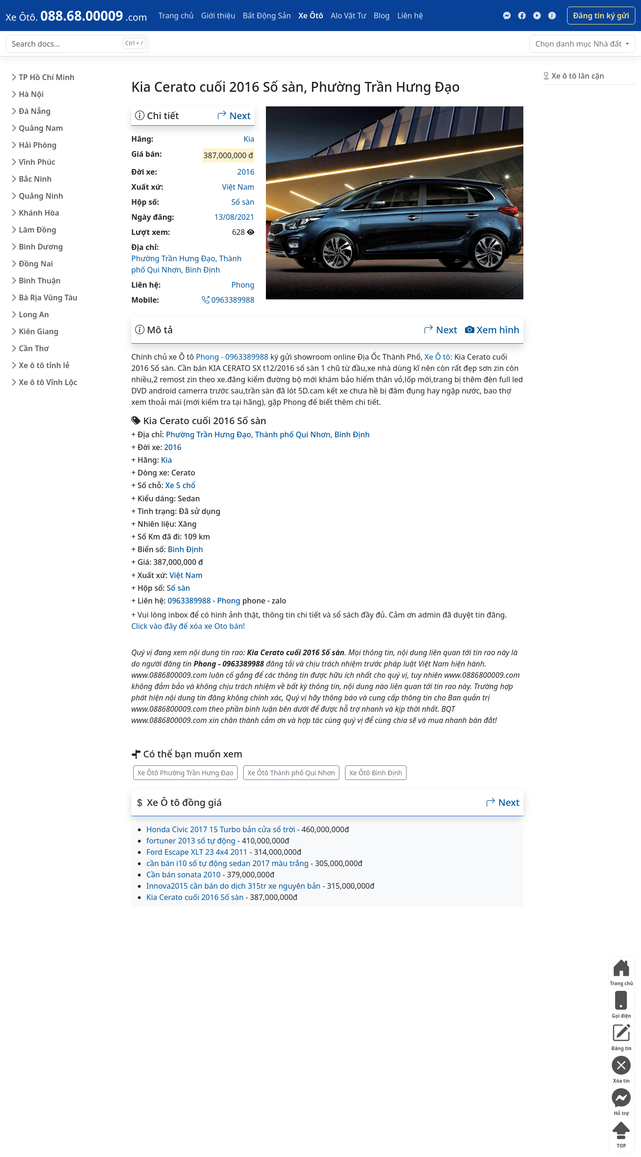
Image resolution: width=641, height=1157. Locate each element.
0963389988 (228, 300)
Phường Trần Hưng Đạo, (175, 258)
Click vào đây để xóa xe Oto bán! (188, 626)
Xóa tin (621, 1068)
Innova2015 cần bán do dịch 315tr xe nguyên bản (233, 886)
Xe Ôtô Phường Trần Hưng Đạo (185, 772)
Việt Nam (238, 187)
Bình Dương (41, 246)
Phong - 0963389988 (232, 357)
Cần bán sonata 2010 (183, 874)
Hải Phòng (37, 145)
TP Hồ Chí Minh (46, 77)
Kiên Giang (38, 331)
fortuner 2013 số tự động (190, 841)
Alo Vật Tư (348, 15)
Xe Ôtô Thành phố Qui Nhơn (291, 772)
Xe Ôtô (310, 15)
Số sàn (242, 202)
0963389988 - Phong (204, 600)
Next (233, 115)
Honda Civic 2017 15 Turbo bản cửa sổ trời (220, 829)
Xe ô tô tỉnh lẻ (44, 365)
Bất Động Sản (267, 15)
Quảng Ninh (41, 196)
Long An (34, 314)
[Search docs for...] (77, 44)
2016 (246, 172)
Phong (243, 285)
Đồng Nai (36, 263)
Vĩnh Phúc (37, 162)
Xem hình (492, 330)
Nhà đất (580, 44)
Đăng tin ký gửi (601, 15)
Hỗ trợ (621, 1100)
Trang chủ (176, 15)
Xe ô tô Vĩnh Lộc (48, 382)
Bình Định (202, 270)
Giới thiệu (218, 15)
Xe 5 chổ (180, 485)
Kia (249, 139)
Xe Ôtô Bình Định (375, 772)
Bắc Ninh (35, 179)
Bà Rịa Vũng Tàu (48, 297)
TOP (621, 1133)
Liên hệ (410, 15)
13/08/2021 (234, 217)
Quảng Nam (41, 128)
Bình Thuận (40, 280)
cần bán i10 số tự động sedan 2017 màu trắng (227, 863)
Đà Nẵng (35, 111)
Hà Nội (31, 94)
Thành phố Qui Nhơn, (295, 434)
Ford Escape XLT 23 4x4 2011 (197, 852)
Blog (382, 15)
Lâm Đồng (37, 230)
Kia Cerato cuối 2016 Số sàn (195, 897)
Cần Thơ (34, 348)
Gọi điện (621, 1003)
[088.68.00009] (76, 15)
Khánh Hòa (39, 213)
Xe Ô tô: (438, 357)
